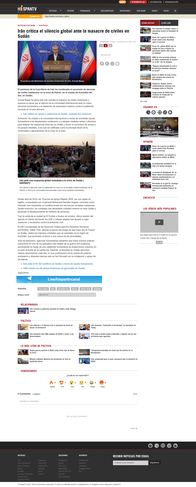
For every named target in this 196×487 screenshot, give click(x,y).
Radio (122, 1)
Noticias (53, 10)
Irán (19, 460)
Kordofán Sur (63, 288)
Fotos (166, 10)
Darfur (74, 288)
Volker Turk (85, 288)
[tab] (149, 23)
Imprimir (106, 55)
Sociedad (42, 460)
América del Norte (25, 473)
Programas (85, 10)
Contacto (82, 465)
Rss (80, 470)
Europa (21, 470)
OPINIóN (70, 10)
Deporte (41, 468)
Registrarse (154, 462)
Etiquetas (22, 288)
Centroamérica (24, 479)
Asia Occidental (24, 462)
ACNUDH (97, 288)
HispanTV (27, 9)
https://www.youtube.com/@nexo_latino (61, 16)
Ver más (143, 101)
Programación (171, 1)
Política (43, 25)
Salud (40, 470)
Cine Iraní (141, 10)
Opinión (62, 473)
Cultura (41, 473)
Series (154, 10)
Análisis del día (65, 470)
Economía (42, 462)
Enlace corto (23, 295)
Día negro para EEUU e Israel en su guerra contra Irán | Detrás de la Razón (158, 236)
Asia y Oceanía (24, 465)
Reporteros (125, 10)
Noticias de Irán (26, 25)
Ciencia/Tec (43, 465)
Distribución (156, 1)
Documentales (107, 10)
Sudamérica (22, 476)
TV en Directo (138, 1)
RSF (52, 288)
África (20, 468)
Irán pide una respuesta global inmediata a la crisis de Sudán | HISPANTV (51, 181)
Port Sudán (43, 288)
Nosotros (82, 462)
